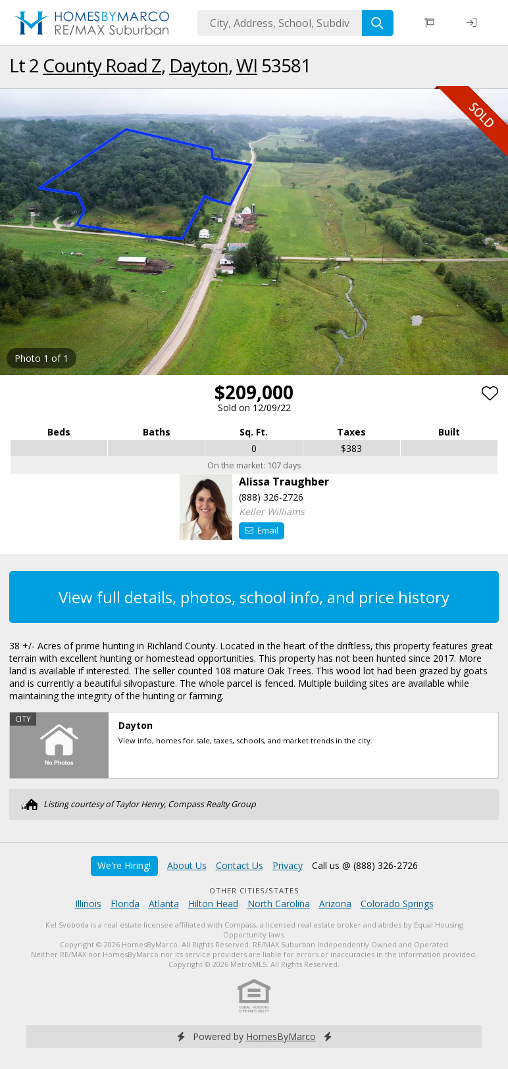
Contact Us (239, 865)
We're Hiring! (124, 865)
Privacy (287, 865)
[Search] (378, 23)
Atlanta (164, 903)
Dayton (198, 65)
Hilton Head (213, 903)
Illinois (88, 903)
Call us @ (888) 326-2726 (365, 865)
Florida (125, 903)
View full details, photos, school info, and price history (254, 597)
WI (246, 65)
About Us (187, 865)
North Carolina (278, 903)
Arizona (335, 903)
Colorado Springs (397, 903)
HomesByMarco (281, 1036)
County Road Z (102, 65)
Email (261, 530)
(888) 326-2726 (271, 497)
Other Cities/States (254, 890)
